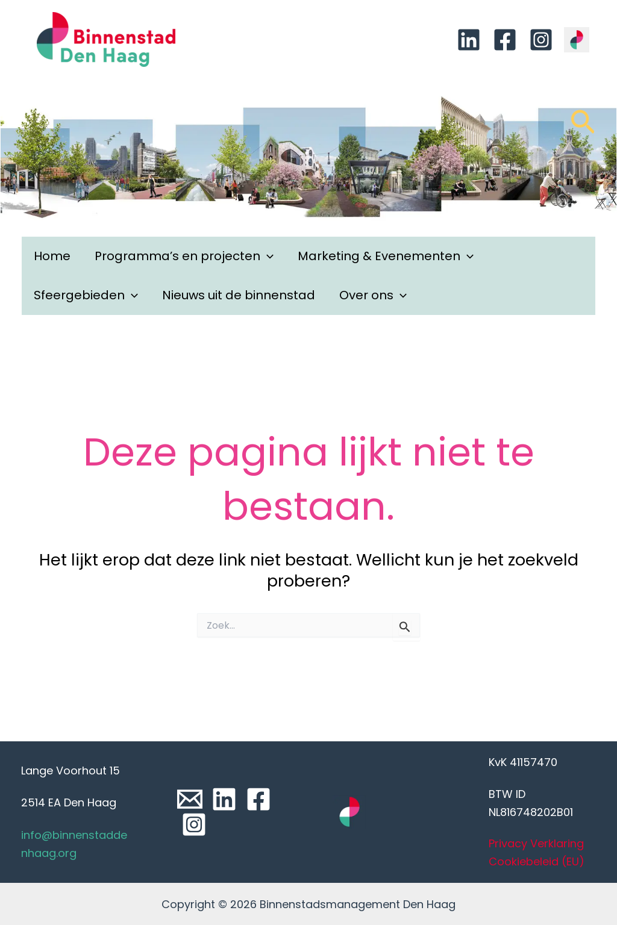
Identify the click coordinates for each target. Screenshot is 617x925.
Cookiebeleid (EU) (536, 861)
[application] (267, 256)
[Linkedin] (469, 40)
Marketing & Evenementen (386, 256)
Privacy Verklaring (536, 843)
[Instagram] (541, 40)
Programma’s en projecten (184, 256)
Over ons (373, 295)
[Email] (189, 799)
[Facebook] (505, 40)
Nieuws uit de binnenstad (238, 295)
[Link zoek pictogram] (583, 127)
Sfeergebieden (86, 295)
